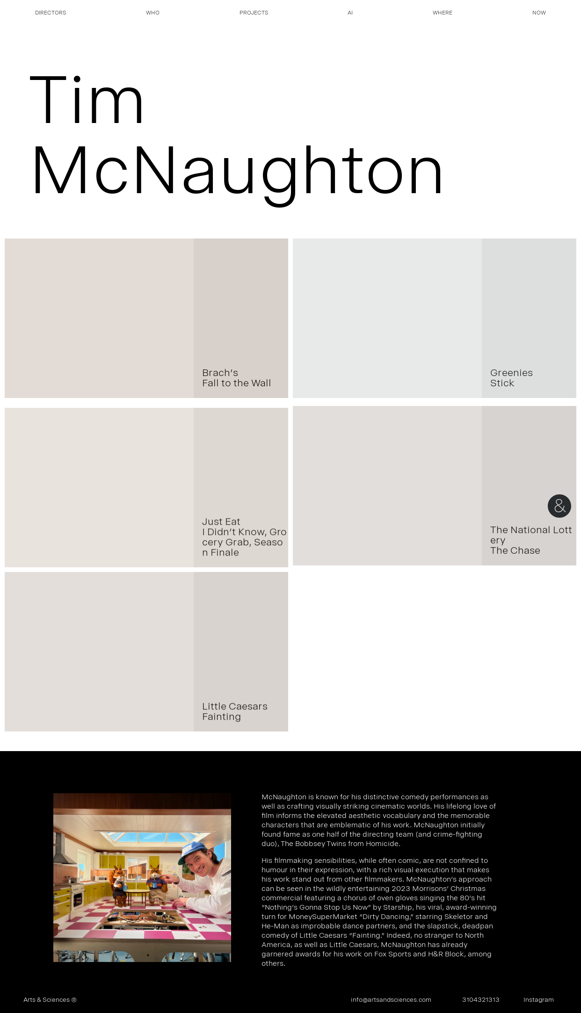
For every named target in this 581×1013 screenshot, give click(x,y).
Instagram (538, 1000)
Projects (254, 13)
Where (442, 13)
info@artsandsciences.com (391, 1000)
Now (539, 13)
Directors (50, 13)
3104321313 (481, 1000)
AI (350, 13)
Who (153, 13)
